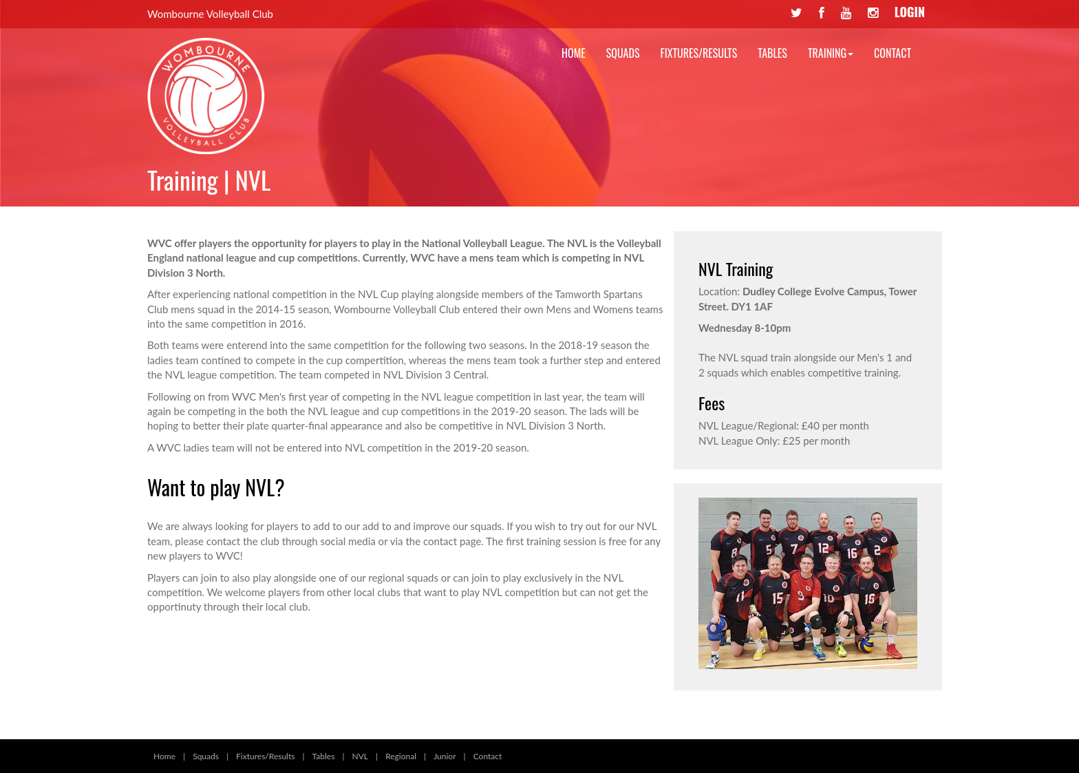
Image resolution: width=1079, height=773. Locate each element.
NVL (360, 756)
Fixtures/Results (699, 53)
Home (574, 53)
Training (830, 53)
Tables (772, 53)
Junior (445, 756)
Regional (400, 756)
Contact (892, 53)
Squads (623, 53)
